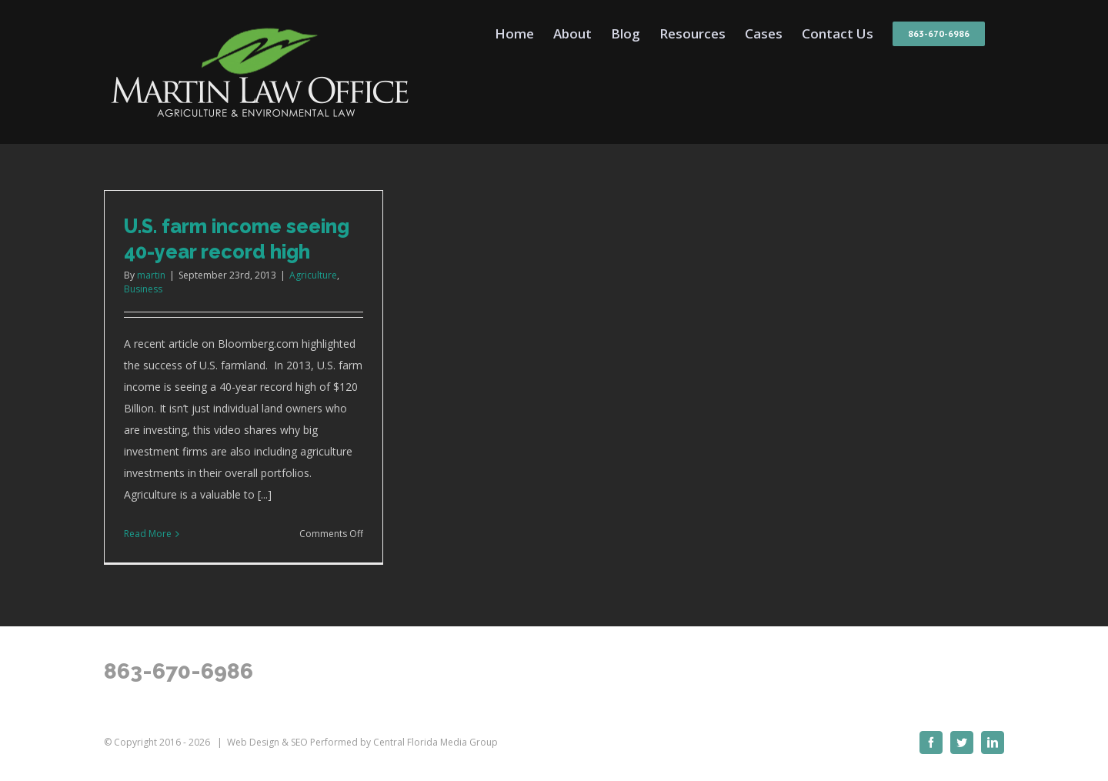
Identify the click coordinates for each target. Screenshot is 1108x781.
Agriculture (313, 275)
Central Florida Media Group (435, 742)
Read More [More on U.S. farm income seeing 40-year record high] (148, 533)
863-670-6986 (178, 671)
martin (151, 275)
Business (143, 288)
